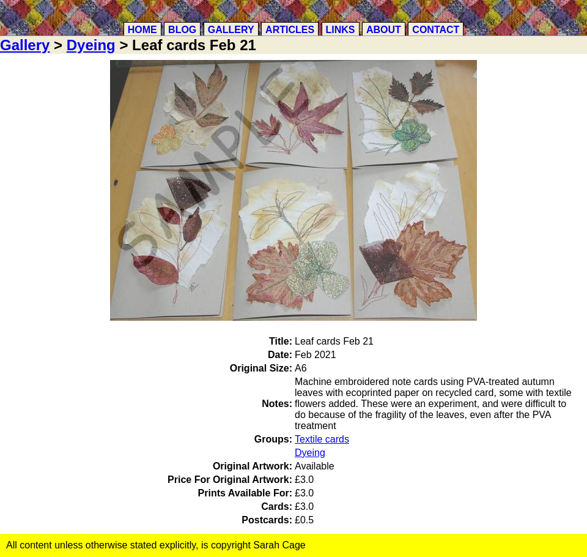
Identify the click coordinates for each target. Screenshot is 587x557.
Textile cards (322, 439)
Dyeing (91, 45)
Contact (435, 29)
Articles (289, 29)
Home (142, 29)
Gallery (231, 29)
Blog (182, 29)
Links (340, 29)
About (383, 29)
